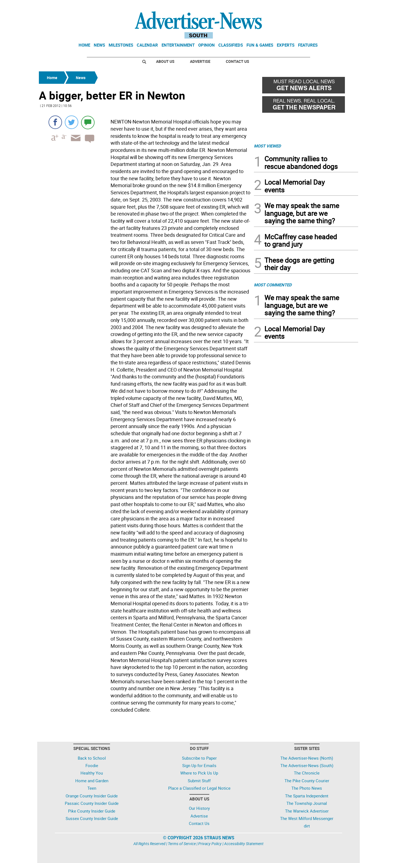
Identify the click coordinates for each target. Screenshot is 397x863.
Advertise (200, 61)
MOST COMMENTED (273, 284)
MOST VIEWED (267, 146)
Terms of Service (182, 843)
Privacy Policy (210, 843)
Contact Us (237, 61)
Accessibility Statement (244, 843)
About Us (165, 61)
